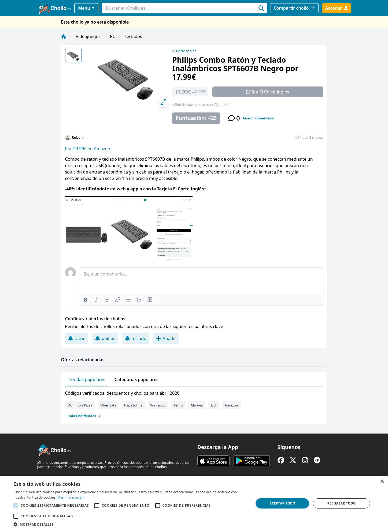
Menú (86, 8)
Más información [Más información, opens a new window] (70, 497)
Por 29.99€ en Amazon (87, 149)
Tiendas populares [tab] (86, 379)
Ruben (77, 137)
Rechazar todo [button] (341, 503)
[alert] (194, 503)
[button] (129, 524)
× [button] (382, 482)
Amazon (231, 405)
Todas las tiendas (84, 415)
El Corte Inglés (184, 51)
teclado (135, 338)
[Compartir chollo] (295, 8)
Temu (178, 405)
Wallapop (158, 405)
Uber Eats (108, 405)
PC (112, 36)
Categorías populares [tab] (136, 379)
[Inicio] (63, 36)
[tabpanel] (194, 403)
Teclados (133, 36)
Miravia (197, 405)
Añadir (166, 338)
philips (105, 338)
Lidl (214, 405)
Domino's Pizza (80, 405)
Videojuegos (88, 36)
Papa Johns (133, 405)
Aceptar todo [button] (282, 503)
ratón (77, 338)
